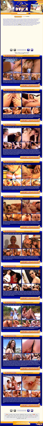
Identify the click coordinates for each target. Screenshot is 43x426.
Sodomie (19, 24)
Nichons (26, 414)
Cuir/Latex (10, 20)
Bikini (4, 19)
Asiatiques (28, 18)
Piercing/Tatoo (7, 24)
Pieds (4, 24)
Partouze (32, 23)
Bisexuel (6, 19)
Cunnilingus (14, 20)
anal (28, 414)
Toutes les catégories (6, 18)
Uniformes (9, 25)
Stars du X (27, 24)
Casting (29, 19)
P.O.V (30, 23)
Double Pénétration (20, 20)
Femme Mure (11, 414)
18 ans (7, 414)
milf (33, 415)
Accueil (23, 16)
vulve (25, 418)
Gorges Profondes (6, 22)
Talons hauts (34, 24)
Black (12, 19)
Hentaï (27, 22)
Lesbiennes (13, 23)
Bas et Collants (33, 18)
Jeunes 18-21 (5, 23)
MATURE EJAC (22, 414)
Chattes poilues (5, 20)
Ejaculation (32, 20)
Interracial (34, 22)
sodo (29, 417)
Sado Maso (16, 24)
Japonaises (38, 22)
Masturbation (21, 23)
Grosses (15, 22)
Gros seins (11, 22)
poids (27, 53)
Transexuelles (5, 25)
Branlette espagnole (20, 19)
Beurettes (38, 18)
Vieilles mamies (22, 25)
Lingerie (16, 23)
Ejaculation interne (9, 21)
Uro (12, 25)
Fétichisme (21, 21)
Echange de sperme (27, 20)
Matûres (24, 23)
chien (36, 414)
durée (25, 53)
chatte (33, 414)
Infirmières (30, 22)
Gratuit (14, 414)
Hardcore (23, 22)
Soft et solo (23, 24)
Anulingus (24, 18)
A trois (18, 18)
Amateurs (21, 18)
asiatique (30, 414)
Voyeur (32, 25)
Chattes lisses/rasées (34, 19)
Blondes (15, 19)
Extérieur (17, 21)
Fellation (25, 21)
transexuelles (18, 418)
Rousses (12, 24)
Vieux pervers (28, 25)
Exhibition (14, 21)
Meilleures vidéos (13, 18)
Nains (28, 23)
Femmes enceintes (30, 21)
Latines (9, 23)
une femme (22, 418)
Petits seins (37, 23)
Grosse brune (17, 414)
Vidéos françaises (17, 25)
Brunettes (26, 19)
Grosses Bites (19, 22)
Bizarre (10, 19)
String (31, 24)
